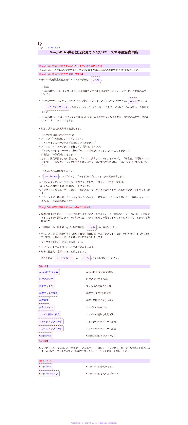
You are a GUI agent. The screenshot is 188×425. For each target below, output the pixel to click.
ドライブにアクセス (57, 107)
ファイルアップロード (50, 328)
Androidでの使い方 (48, 272)
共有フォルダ (46, 286)
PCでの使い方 (46, 279)
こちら (95, 79)
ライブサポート (64, 258)
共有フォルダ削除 (48, 293)
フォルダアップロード (50, 321)
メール (85, 258)
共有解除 (43, 300)
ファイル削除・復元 (49, 314)
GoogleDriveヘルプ (48, 373)
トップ (40, 48)
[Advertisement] (94, 20)
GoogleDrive (51, 176)
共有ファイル (46, 307)
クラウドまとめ (53, 48)
